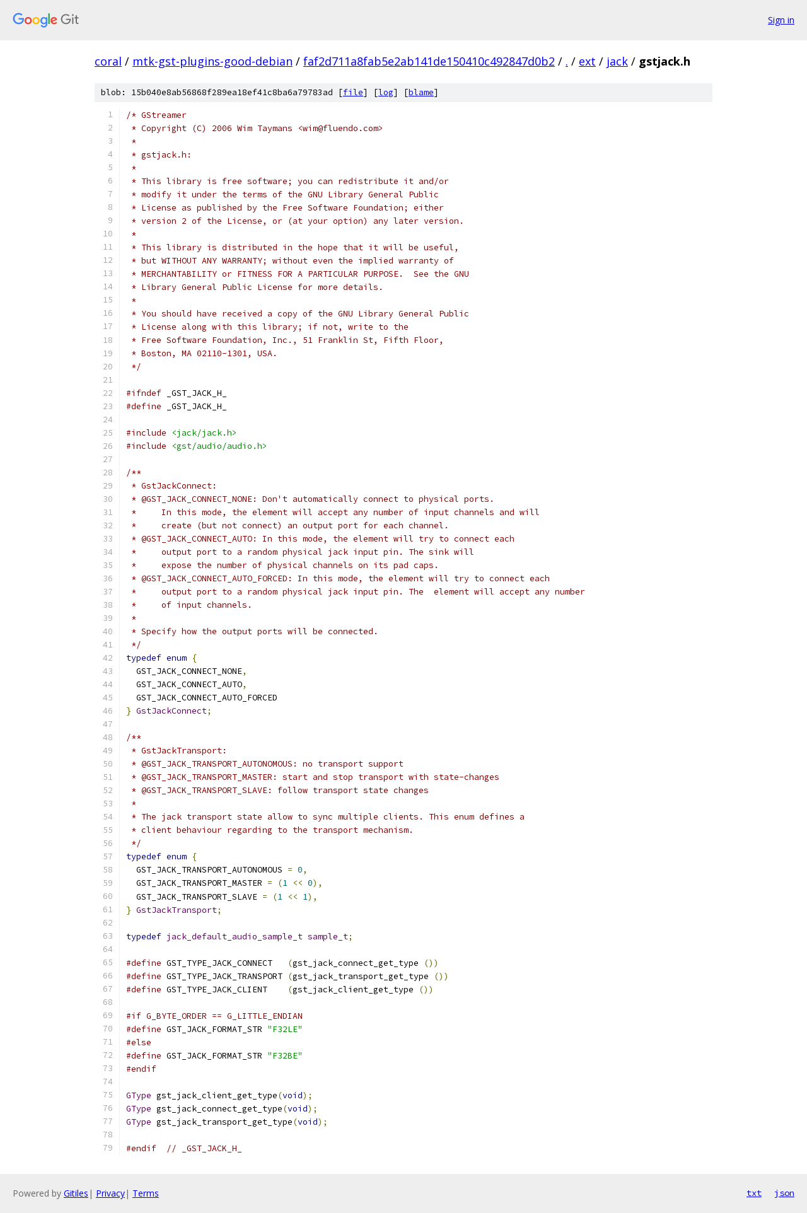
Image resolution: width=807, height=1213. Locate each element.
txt (754, 1192)
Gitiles (76, 1193)
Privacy (110, 1193)
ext (587, 61)
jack (617, 61)
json (784, 1192)
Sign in (781, 20)
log (385, 92)
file (353, 92)
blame (421, 92)
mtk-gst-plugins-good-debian (212, 61)
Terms (145, 1193)
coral (108, 61)
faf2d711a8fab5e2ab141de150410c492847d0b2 (429, 61)
